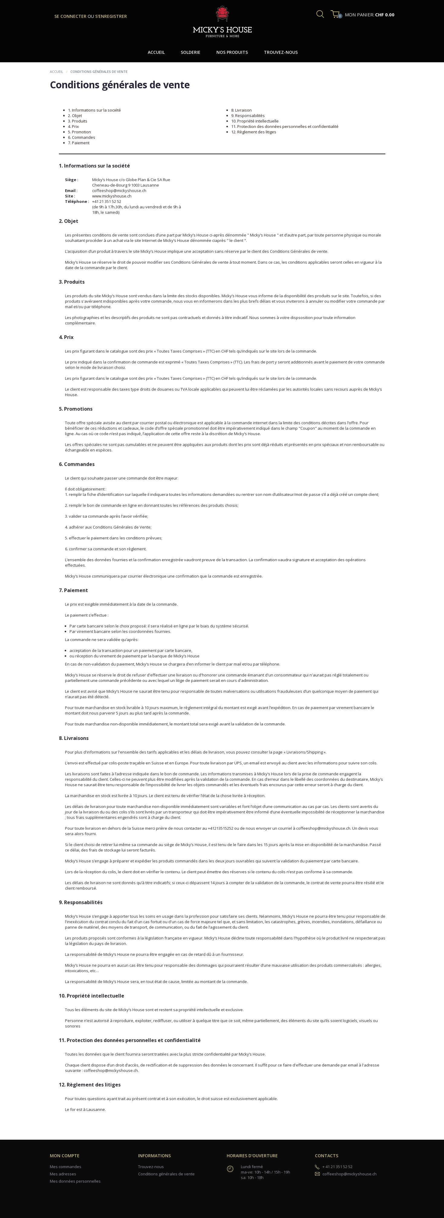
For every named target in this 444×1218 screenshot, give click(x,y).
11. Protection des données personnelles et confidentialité (285, 126)
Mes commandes (65, 1166)
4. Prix (73, 126)
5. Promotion (79, 132)
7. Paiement (78, 142)
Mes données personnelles (75, 1181)
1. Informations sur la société (94, 110)
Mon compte (64, 1155)
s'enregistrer (111, 16)
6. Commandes (81, 137)
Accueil (56, 71)
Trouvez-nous (151, 1166)
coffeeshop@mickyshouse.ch (349, 1174)
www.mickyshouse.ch (111, 196)
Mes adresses (63, 1174)
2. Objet (75, 115)
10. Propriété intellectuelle (255, 121)
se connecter (71, 16)
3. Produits (77, 121)
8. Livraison (241, 110)
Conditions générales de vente (166, 1174)
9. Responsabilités (248, 115)
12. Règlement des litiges (253, 132)
